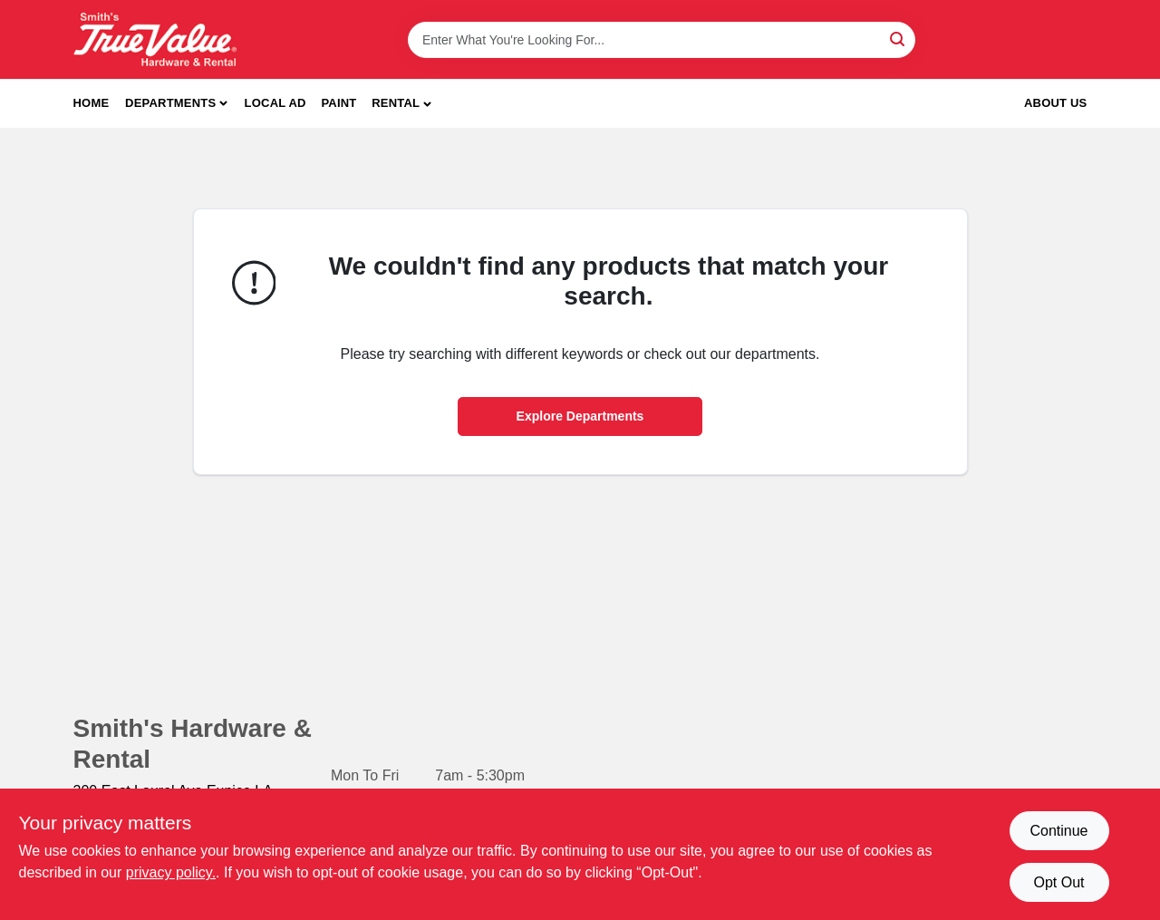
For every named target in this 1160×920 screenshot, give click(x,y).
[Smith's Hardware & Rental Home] (155, 39)
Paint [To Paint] (338, 103)
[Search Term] (661, 40)
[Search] (898, 38)
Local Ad (275, 103)
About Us (1056, 103)
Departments (170, 103)
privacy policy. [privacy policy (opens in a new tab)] (171, 872)
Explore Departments (580, 416)
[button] (401, 104)
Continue (1059, 830)
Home (91, 103)
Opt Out (1058, 882)
